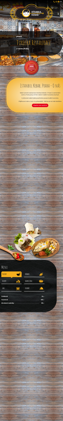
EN (61, 2)
